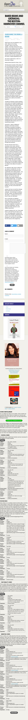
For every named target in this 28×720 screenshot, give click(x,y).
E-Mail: (6, 239)
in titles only (17, 27)
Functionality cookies (6, 582)
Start (7, 307)
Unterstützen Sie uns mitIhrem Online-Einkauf (14, 371)
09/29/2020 (16, 38)
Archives (8, 311)
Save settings (14, 712)
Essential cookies (5, 435)
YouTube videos (3, 501)
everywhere (17, 26)
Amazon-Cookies (14, 656)
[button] (8, 225)
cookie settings (11, 408)
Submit (12, 285)
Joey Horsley (8, 38)
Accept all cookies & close (14, 420)
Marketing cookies (5, 634)
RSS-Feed (8, 308)
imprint (15, 407)
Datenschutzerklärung (9, 282)
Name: (6, 233)
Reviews (13, 39)
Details (2, 440)
